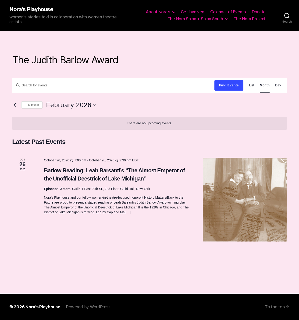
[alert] (149, 123)
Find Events (229, 85)
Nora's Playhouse (31, 9)
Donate (259, 11)
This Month (32, 104)
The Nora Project (250, 18)
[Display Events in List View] (251, 85)
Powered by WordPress (88, 306)
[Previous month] (15, 105)
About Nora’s (158, 11)
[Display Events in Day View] (278, 85)
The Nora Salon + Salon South (195, 18)
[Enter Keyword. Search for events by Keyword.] (113, 85)
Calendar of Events (228, 11)
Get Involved (192, 11)
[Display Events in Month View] (265, 85)
